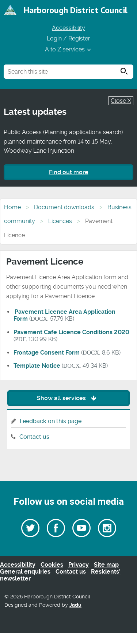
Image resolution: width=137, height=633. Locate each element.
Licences (60, 221)
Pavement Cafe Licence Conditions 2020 (71, 332)
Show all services (68, 398)
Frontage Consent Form (47, 352)
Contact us (34, 436)
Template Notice (37, 365)
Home (12, 207)
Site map (106, 564)
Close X (121, 100)
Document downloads (64, 207)
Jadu (75, 605)
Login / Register (68, 38)
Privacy (78, 564)
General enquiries (25, 571)
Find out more (68, 172)
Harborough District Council (76, 10)
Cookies (52, 564)
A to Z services (68, 49)
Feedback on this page (50, 421)
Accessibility (68, 27)
